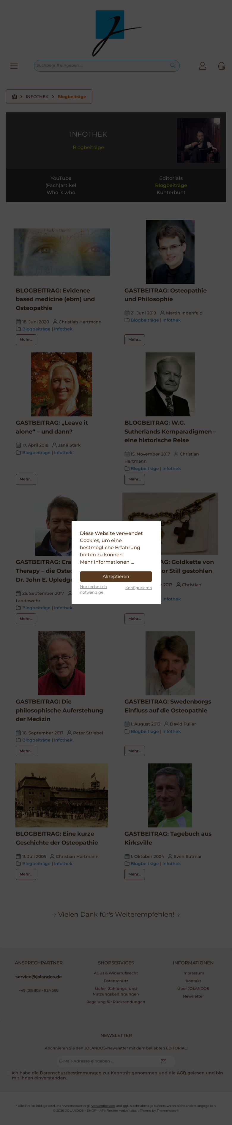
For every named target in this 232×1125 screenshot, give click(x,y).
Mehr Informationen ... (107, 562)
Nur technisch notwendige (93, 589)
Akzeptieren (116, 576)
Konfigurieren (138, 587)
